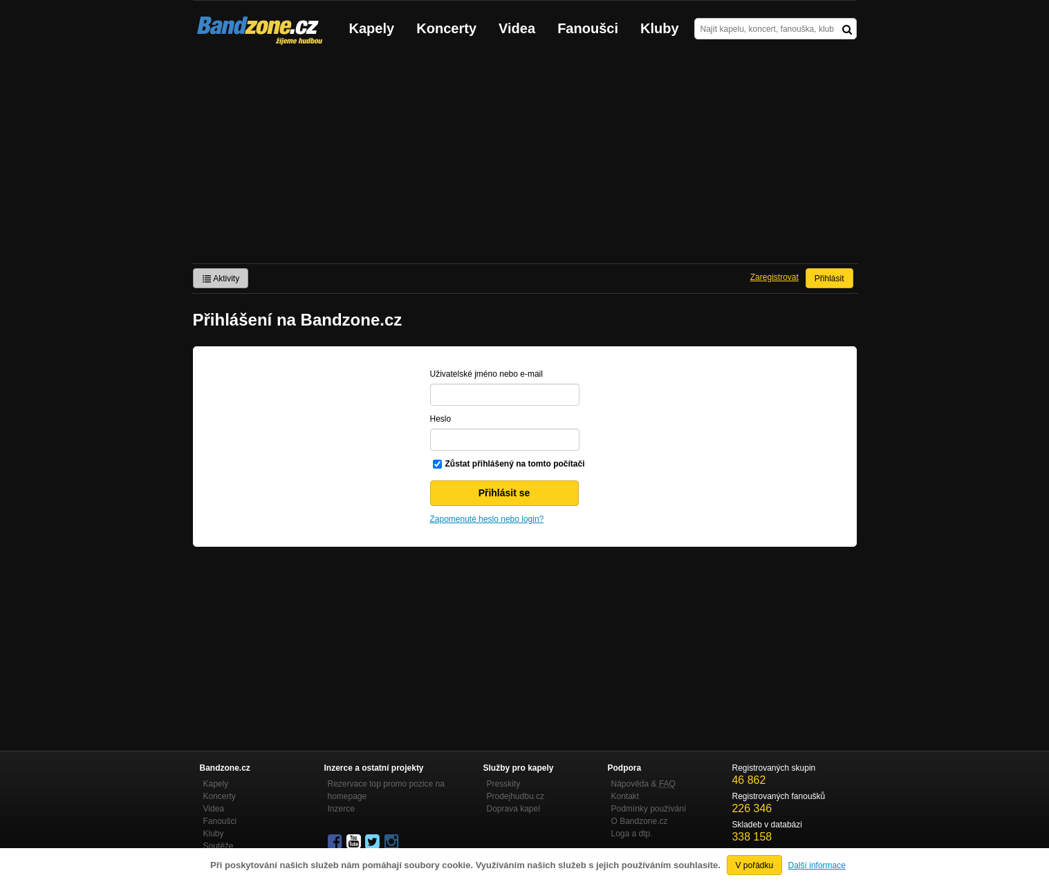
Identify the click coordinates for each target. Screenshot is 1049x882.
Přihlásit (829, 278)
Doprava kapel (513, 809)
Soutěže (218, 846)
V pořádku (755, 865)
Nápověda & (643, 784)
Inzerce (341, 809)
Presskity (504, 784)
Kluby (659, 28)
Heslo (441, 419)
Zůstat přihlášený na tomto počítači (515, 464)
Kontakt (625, 796)
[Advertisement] (525, 159)
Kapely (372, 28)
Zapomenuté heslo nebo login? (487, 519)
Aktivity (221, 278)
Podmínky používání (649, 809)
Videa (517, 28)
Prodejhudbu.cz (515, 796)
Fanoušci (587, 28)
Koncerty (446, 28)
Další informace (817, 865)
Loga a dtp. (632, 833)
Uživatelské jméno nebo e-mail (486, 374)
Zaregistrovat (774, 277)
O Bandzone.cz (639, 821)
